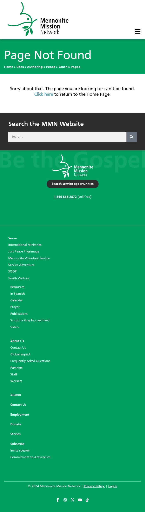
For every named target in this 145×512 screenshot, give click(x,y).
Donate (15, 424)
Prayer (15, 307)
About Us (17, 341)
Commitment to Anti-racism (30, 457)
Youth (63, 66)
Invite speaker (20, 450)
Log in (112, 486)
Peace (50, 66)
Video (14, 327)
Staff (13, 374)
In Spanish (17, 294)
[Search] (131, 137)
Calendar (16, 300)
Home (8, 66)
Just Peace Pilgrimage (23, 251)
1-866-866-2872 (65, 197)
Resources (17, 287)
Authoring (35, 66)
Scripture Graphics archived (30, 320)
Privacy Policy (94, 486)
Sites (20, 66)
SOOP (12, 271)
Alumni (15, 395)
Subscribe (17, 444)
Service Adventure (21, 265)
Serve (12, 238)
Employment (19, 414)
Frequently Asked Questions (30, 361)
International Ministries (24, 245)
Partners (16, 368)
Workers (16, 381)
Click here (43, 94)
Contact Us (18, 347)
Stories (15, 434)
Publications (19, 314)
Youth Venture (18, 278)
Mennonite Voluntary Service (29, 258)
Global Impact (20, 354)
